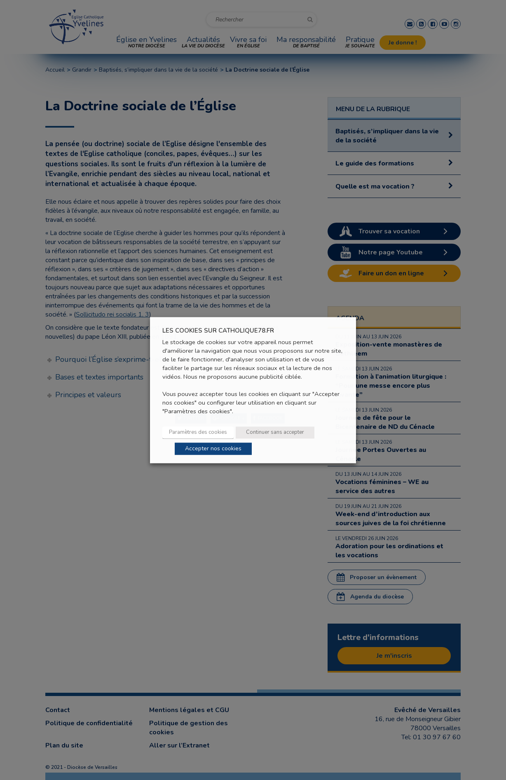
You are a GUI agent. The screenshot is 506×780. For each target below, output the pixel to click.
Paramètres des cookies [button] (198, 432)
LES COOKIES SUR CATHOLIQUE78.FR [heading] (218, 330)
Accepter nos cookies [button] (213, 448)
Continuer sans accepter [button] (275, 432)
